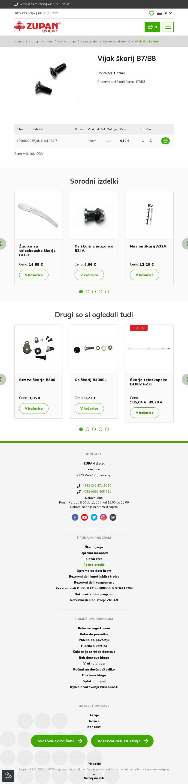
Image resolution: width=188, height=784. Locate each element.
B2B (55, 13)
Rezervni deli (89, 41)
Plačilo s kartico (94, 646)
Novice (94, 721)
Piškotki (94, 764)
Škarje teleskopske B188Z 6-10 (148, 381)
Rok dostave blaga (94, 657)
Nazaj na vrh (94, 776)
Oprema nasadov (94, 553)
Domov (19, 41)
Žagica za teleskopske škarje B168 (37, 250)
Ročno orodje (67, 41)
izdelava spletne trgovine (139, 769)
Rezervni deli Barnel (116, 41)
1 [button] (81, 291)
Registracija (25, 13)
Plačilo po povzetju (94, 640)
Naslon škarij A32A (148, 246)
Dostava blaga (94, 675)
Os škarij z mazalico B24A (94, 248)
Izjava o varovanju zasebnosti (94, 687)
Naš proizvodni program (94, 594)
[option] (38, 238)
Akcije (94, 715)
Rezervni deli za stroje (123, 740)
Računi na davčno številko (94, 669)
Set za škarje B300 (37, 379)
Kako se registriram (94, 628)
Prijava (44, 13)
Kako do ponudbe (94, 634)
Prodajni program (41, 41)
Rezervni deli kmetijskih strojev (94, 576)
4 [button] (100, 291)
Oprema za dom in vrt (94, 570)
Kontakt (94, 727)
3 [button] (94, 291)
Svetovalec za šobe (60, 740)
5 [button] (107, 291)
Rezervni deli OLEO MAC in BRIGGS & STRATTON (94, 588)
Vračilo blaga (94, 663)
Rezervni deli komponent (94, 582)
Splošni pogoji (94, 681)
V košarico (34, 275)
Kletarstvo (94, 559)
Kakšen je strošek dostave (94, 651)
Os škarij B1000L (91, 379)
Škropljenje (94, 547)
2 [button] (87, 291)
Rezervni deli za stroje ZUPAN (94, 600)
